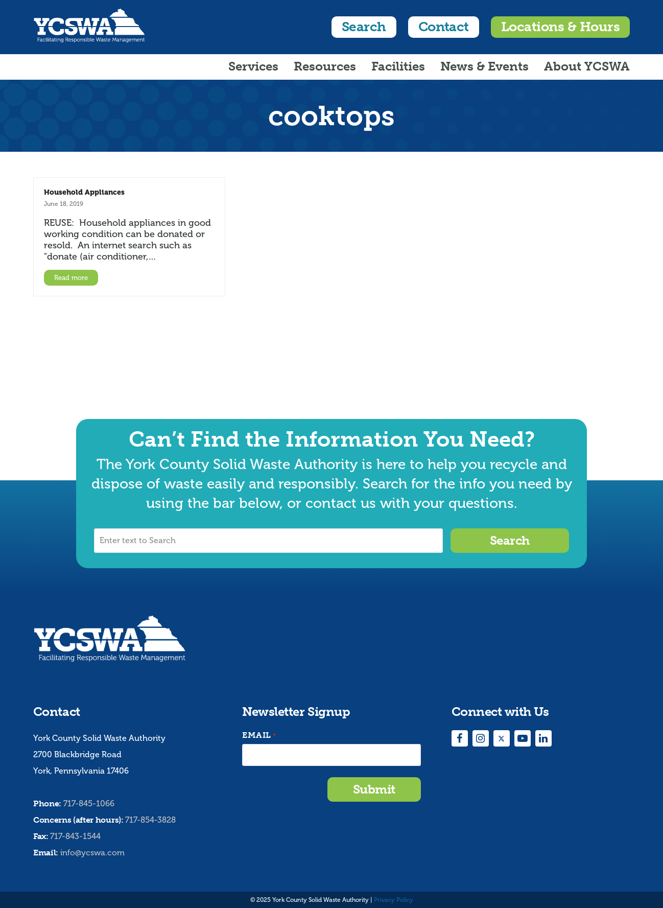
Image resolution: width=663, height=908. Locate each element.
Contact (443, 27)
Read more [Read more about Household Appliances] (71, 278)
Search (364, 27)
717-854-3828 (150, 820)
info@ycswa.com (92, 852)
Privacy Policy (393, 899)
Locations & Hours (560, 27)
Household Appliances (84, 192)
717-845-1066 (88, 803)
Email (259, 735)
